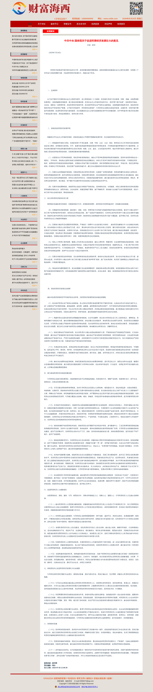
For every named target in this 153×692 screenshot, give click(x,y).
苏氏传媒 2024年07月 (20, 94)
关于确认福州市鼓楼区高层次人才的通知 (26, 299)
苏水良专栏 (81, 24)
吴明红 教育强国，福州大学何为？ (24, 165)
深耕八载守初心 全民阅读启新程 (23, 279)
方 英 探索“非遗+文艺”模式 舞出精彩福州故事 (28, 154)
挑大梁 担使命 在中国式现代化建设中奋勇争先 (28, 36)
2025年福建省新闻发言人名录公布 (24, 70)
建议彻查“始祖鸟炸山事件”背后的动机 (25, 228)
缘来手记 (54, 24)
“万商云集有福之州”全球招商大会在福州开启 (28, 137)
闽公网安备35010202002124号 (67, 687)
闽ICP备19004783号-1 (89, 687)
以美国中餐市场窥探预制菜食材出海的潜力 (27, 117)
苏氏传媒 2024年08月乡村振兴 (23, 90)
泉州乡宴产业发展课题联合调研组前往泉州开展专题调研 (32, 296)
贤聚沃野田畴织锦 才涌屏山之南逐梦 (25, 134)
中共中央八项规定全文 (20, 67)
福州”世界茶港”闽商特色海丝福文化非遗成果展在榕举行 (32, 205)
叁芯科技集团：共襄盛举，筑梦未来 (25, 252)
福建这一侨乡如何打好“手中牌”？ (24, 110)
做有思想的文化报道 (19, 272)
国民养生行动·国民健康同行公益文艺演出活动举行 (30, 208)
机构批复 (95, 24)
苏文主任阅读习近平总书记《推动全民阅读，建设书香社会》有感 (35, 276)
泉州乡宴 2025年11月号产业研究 (24, 83)
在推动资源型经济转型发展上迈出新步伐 (26, 47)
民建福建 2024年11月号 (20, 87)
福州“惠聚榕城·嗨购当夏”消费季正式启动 (26, 107)
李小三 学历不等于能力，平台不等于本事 (27, 158)
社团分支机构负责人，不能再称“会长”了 (26, 225)
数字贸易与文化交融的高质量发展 (24, 39)
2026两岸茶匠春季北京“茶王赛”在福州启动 (27, 201)
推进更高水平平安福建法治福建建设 (25, 232)
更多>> (34, 49)
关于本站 (41, 24)
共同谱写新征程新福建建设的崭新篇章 (26, 43)
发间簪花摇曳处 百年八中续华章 (23, 256)
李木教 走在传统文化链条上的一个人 (25, 161)
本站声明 (108, 24)
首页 (30, 24)
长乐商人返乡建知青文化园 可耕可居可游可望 (28, 188)
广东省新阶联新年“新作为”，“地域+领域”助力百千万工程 (32, 141)
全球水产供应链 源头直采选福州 (23, 130)
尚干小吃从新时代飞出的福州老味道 (25, 259)
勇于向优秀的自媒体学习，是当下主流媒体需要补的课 (31, 283)
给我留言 (121, 24)
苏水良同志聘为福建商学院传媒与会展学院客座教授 (30, 303)
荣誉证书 (67, 24)
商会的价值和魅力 (18, 249)
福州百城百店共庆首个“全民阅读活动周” (26, 212)
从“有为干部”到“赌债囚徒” (21, 235)
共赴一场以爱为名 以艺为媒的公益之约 (26, 178)
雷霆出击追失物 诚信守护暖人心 (23, 185)
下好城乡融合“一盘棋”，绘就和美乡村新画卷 (28, 114)
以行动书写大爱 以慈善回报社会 (23, 181)
